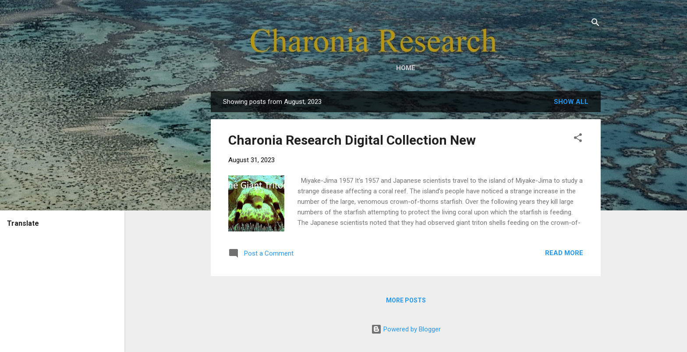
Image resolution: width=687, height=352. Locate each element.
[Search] (595, 24)
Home (405, 68)
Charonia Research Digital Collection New (352, 140)
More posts (406, 300)
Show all (571, 102)
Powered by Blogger (406, 329)
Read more (564, 253)
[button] (578, 139)
